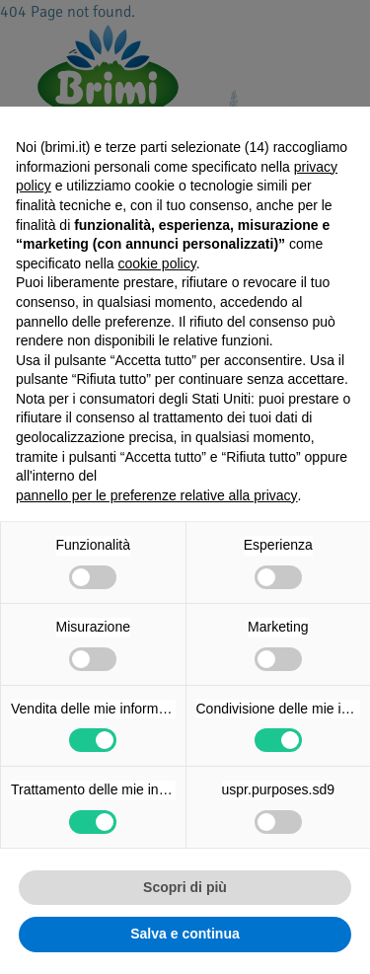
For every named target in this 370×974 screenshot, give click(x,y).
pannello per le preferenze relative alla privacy (157, 495)
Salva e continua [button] (184, 933)
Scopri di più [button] (185, 887)
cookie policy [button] (157, 263)
